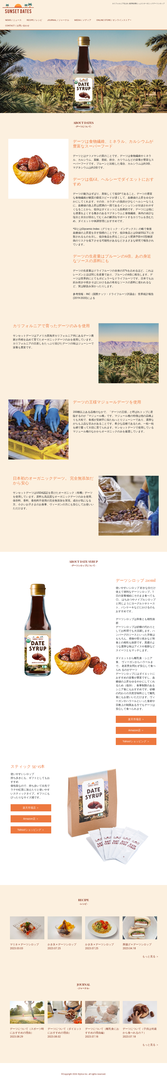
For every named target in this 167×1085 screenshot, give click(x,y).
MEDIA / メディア (82, 20)
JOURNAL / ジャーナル (58, 20)
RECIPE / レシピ (34, 20)
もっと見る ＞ (150, 956)
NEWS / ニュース (13, 20)
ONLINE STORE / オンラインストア (113, 20)
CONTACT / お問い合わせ (17, 25)
